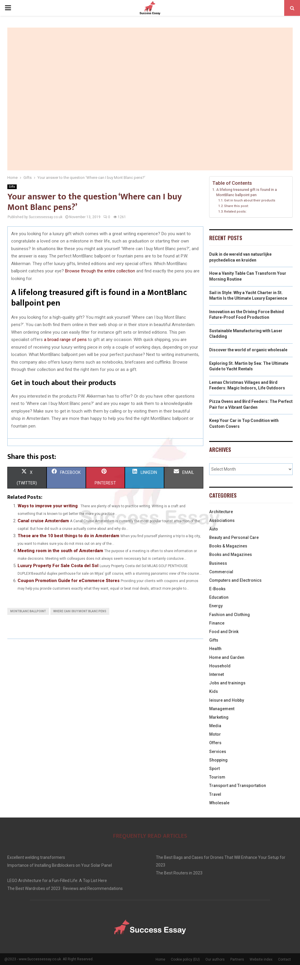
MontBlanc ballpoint (28, 611)
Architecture (221, 511)
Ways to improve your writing (48, 505)
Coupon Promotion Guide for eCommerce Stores (69, 580)
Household (220, 666)
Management (221, 708)
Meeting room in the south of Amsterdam (60, 550)
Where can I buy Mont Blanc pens (79, 611)
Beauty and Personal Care (234, 537)
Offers (215, 742)
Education (219, 597)
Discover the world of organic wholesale (248, 349)
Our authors (215, 959)
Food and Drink (223, 631)
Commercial (221, 571)
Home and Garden (226, 657)
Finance (216, 623)
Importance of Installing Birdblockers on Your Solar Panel (59, 865)
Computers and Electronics (235, 580)
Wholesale (219, 803)
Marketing (219, 717)
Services (217, 751)
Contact (284, 959)
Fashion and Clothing (229, 614)
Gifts (12, 186)
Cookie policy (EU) (185, 959)
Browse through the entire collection (100, 271)
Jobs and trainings (227, 683)
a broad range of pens (65, 339)
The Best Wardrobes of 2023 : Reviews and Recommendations (65, 888)
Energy (216, 605)
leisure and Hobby (226, 700)
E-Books (217, 588)
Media (215, 725)
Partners (237, 959)
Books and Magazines (230, 554)
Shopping (218, 760)
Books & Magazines (228, 546)
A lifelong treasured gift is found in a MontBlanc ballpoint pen (246, 192)
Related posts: (235, 211)
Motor (215, 734)
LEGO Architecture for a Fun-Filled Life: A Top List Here (57, 880)
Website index (261, 959)
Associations (222, 520)
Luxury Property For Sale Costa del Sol (58, 565)
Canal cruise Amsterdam (43, 520)
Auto (213, 529)
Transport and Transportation (237, 785)
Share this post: (236, 206)
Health (215, 648)
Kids (213, 691)
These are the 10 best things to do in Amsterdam (68, 535)
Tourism (217, 777)
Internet (216, 674)
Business (218, 563)
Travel (215, 794)
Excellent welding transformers (36, 857)
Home (160, 959)
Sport (214, 768)
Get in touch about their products (249, 200)
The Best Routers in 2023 (179, 873)
